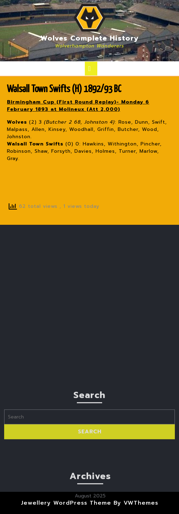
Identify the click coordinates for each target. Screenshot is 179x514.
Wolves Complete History (90, 38)
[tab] (91, 68)
